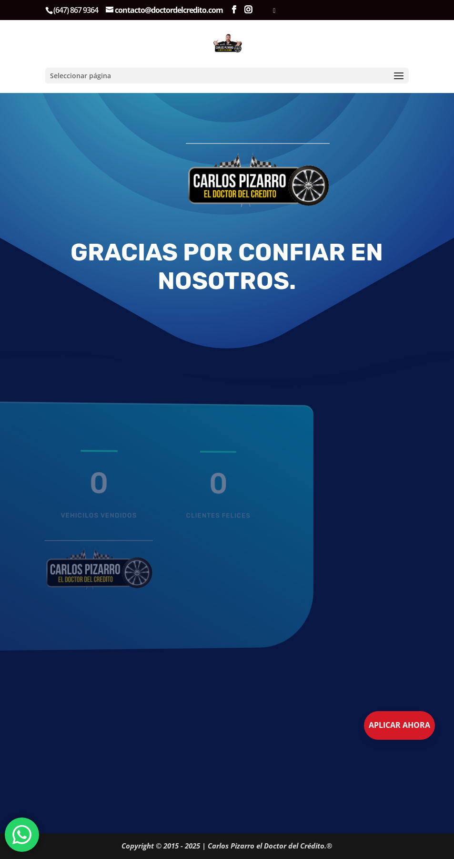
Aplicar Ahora (399, 725)
